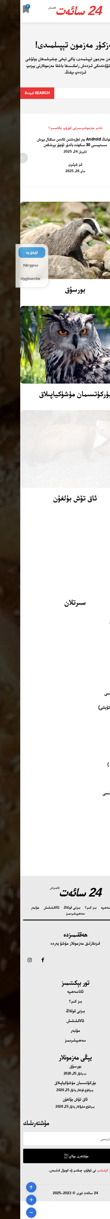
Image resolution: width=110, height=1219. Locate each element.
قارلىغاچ (103, 835)
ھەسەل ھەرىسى (97, 692)
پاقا (107, 778)
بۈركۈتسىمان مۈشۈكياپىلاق (55, 393)
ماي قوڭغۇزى (99, 621)
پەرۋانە (104, 678)
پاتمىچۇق (102, 735)
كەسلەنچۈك (100, 749)
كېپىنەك (103, 721)
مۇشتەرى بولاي (55, 1156)
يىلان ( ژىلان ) (98, 764)
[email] (55, 1139)
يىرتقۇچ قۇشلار (64, 1090)
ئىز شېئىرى (55, 164)
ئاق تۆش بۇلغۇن (55, 497)
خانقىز (105, 650)
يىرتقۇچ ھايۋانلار (64, 1106)
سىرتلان (55, 602)
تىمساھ (104, 806)
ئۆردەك (104, 821)
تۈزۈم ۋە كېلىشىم (88, 1170)
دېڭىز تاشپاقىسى (96, 792)
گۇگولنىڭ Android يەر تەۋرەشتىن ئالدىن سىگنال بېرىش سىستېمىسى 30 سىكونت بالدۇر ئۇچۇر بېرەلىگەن (55, 142)
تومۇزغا (104, 664)
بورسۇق (55, 289)
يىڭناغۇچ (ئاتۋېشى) (94, 707)
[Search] (17, 93)
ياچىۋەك (103, 635)
